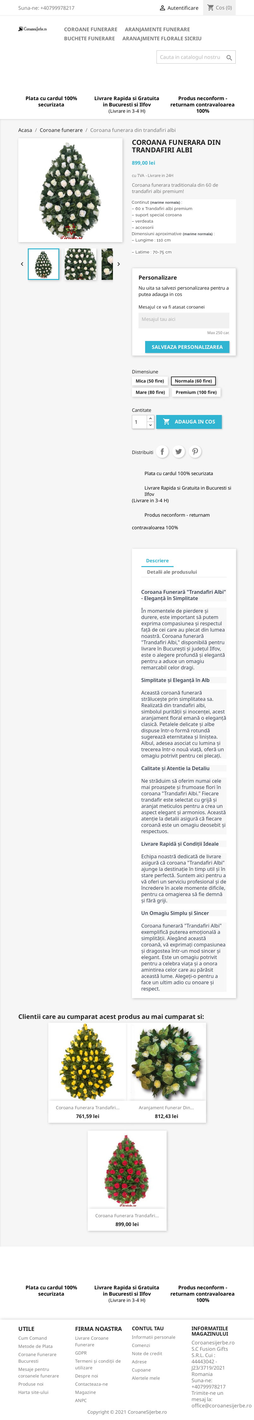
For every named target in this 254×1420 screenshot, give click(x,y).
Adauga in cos (189, 422)
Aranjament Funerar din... (166, 1107)
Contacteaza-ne (91, 1384)
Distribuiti (162, 451)
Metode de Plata (35, 1346)
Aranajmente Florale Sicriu (162, 38)
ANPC (81, 1400)
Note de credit (147, 1353)
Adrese (139, 1362)
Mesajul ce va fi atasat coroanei (172, 307)
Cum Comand (32, 1338)
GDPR (81, 1353)
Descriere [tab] (157, 560)
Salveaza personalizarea (187, 347)
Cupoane (141, 1370)
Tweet (178, 451)
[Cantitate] (139, 422)
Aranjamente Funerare (157, 29)
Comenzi (141, 1345)
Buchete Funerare (89, 38)
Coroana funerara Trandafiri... (88, 1107)
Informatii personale (153, 1337)
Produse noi (31, 1384)
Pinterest (195, 451)
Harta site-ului (33, 1392)
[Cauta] (196, 57)
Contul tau (148, 1328)
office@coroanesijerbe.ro (222, 1405)
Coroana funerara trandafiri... (127, 1215)
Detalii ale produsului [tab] (172, 572)
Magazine (85, 1392)
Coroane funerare (90, 29)
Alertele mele (146, 1378)
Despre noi (86, 1376)
